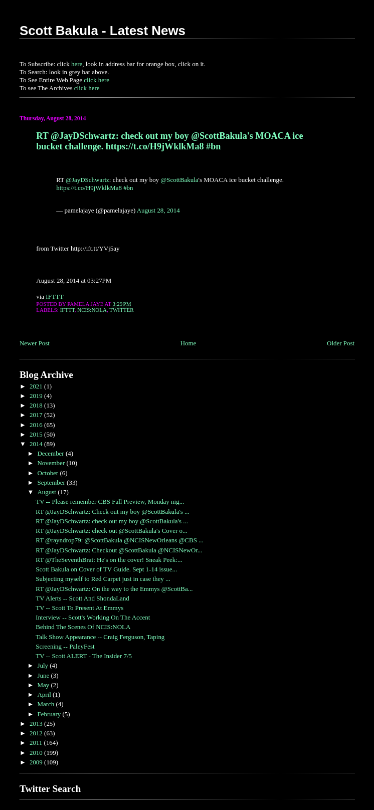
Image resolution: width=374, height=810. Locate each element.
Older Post (340, 343)
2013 (37, 723)
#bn (128, 187)
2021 (37, 386)
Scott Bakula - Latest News (102, 31)
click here (96, 80)
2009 (37, 762)
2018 (37, 405)
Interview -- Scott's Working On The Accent (93, 617)
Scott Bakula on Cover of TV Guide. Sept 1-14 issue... (106, 569)
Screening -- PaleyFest (65, 646)
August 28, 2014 (158, 210)
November (51, 463)
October (48, 473)
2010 (37, 752)
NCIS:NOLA (92, 310)
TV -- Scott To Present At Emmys (79, 608)
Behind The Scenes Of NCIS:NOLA (83, 627)
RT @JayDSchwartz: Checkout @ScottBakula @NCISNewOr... (119, 550)
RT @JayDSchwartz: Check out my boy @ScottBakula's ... (113, 511)
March (46, 704)
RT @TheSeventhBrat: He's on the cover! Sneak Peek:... (109, 559)
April (45, 694)
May (44, 685)
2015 (37, 434)
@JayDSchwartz (87, 179)
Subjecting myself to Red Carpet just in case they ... (103, 578)
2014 (37, 444)
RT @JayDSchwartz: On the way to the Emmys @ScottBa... (114, 588)
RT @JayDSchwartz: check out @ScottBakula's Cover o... (112, 530)
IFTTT (54, 296)
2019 (37, 395)
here (76, 64)
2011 (37, 742)
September (52, 482)
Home (188, 343)
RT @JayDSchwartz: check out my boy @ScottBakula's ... (112, 521)
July (43, 665)
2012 (37, 733)
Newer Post (35, 343)
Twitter (121, 310)
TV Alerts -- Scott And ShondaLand (82, 598)
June (44, 675)
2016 (37, 425)
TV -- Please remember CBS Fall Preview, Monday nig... (110, 501)
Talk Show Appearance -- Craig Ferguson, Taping (100, 637)
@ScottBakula (179, 179)
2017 (37, 415)
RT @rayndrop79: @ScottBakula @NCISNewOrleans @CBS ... (120, 540)
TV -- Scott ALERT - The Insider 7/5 (84, 656)
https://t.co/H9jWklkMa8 (89, 187)
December (51, 453)
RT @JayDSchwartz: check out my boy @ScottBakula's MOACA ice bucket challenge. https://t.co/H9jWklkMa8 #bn (169, 141)
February (49, 714)
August (47, 492)
